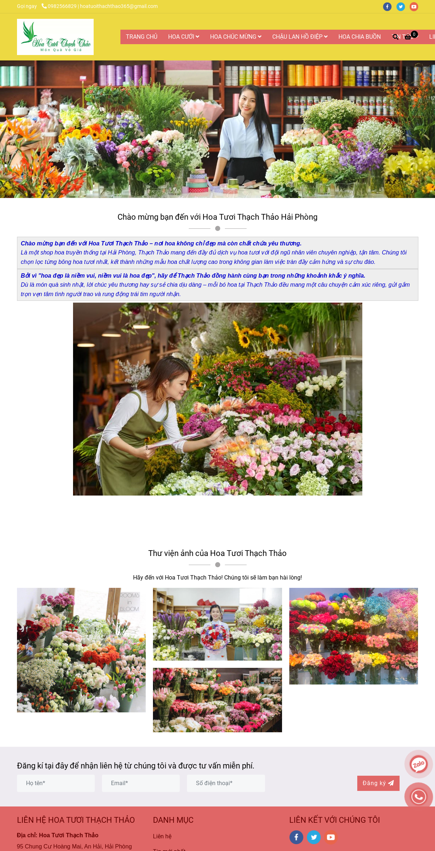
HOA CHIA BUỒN (359, 36)
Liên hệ (162, 836)
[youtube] (416, 6)
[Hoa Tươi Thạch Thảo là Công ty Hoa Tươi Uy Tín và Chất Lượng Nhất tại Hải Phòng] (55, 37)
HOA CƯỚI (183, 36)
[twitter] (403, 6)
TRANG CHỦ (141, 36)
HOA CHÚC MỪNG (235, 36)
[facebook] (389, 6)
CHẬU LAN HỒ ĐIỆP (300, 36)
